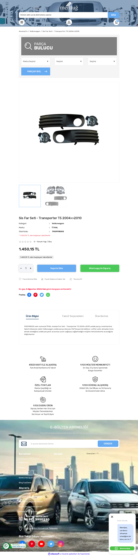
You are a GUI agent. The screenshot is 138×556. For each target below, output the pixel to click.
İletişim (22, 468)
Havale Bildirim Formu (28, 511)
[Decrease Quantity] (21, 268)
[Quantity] (26, 268)
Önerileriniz (101, 316)
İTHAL (55, 227)
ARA (113, 15)
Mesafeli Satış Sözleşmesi (30, 496)
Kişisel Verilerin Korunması (30, 507)
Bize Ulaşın (59, 478)
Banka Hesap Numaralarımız (31, 478)
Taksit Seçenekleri (72, 316)
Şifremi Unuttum (61, 468)
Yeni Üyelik (59, 462)
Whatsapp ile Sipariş (100, 268)
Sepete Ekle (56, 268)
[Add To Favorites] (28, 279)
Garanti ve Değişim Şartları (31, 501)
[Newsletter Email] (69, 444)
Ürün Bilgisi (32, 316)
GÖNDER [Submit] (108, 444)
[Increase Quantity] (31, 268)
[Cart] (116, 22)
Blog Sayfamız (25, 482)
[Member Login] (69, 22)
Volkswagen (58, 223)
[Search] (69, 15)
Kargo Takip (59, 472)
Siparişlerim (24, 472)
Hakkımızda (24, 462)
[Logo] (69, 6)
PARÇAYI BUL (34, 71)
